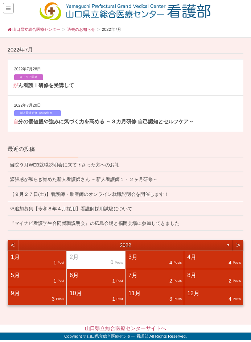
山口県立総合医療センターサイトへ (125, 328)
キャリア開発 (28, 77)
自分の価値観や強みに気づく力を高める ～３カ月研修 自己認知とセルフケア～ (103, 121)
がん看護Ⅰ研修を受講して (43, 85)
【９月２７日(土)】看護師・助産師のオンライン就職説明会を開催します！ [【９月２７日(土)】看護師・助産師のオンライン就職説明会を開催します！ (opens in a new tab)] (89, 194)
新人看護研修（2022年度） (37, 113)
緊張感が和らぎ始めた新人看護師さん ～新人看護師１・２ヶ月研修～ (83, 179)
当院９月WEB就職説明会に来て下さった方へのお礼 (64, 165)
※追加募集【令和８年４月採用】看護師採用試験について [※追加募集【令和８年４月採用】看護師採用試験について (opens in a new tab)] (71, 208)
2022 (125, 245)
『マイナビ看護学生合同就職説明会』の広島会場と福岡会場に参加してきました (95, 223)
